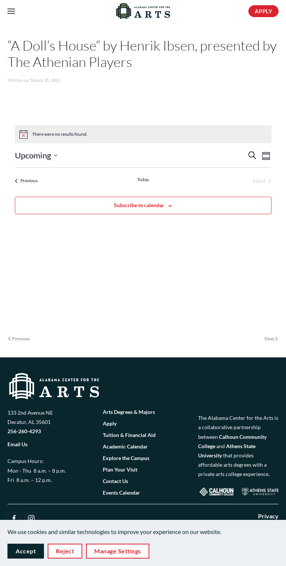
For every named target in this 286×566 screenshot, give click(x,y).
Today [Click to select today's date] (143, 179)
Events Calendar (121, 492)
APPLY (264, 11)
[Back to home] (143, 11)
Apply (110, 423)
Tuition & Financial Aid (129, 435)
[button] (11, 11)
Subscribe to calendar (139, 205)
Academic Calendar (125, 446)
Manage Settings (117, 550)
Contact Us (115, 481)
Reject (65, 550)
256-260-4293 (24, 431)
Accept (26, 550)
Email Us (17, 444)
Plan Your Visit (120, 469)
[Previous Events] (26, 181)
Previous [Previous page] (19, 339)
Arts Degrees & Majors (129, 412)
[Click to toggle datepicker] (36, 155)
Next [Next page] (271, 339)
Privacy (268, 516)
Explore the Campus (126, 458)
